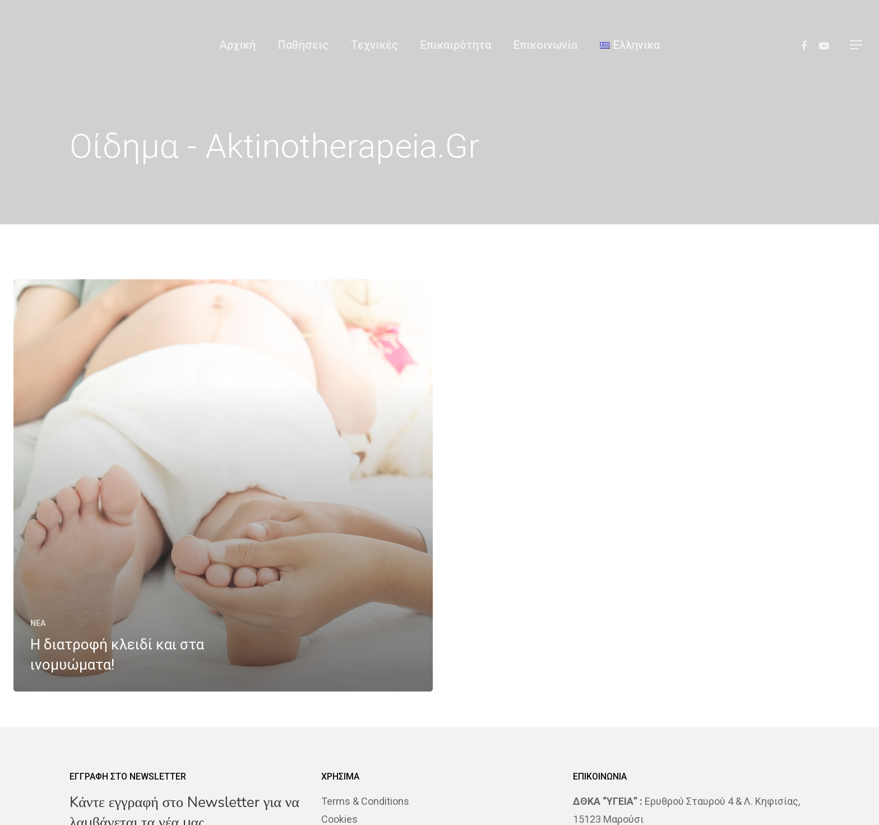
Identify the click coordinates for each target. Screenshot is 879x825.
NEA (37, 623)
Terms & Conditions (365, 801)
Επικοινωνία (545, 44)
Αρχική (237, 44)
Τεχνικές (374, 44)
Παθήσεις (303, 44)
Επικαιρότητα (455, 44)
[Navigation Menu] (856, 44)
